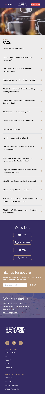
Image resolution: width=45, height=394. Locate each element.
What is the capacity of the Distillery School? (19, 80)
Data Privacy (9, 381)
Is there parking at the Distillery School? (17, 190)
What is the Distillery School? (13, 48)
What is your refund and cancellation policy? (19, 120)
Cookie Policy (9, 378)
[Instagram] (14, 343)
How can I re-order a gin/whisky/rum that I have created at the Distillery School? (20, 199)
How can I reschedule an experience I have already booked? (18, 148)
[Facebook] (7, 343)
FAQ (6, 356)
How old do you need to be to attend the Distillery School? (18, 70)
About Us (8, 360)
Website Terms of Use (12, 389)
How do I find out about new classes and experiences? (17, 58)
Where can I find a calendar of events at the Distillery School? (19, 101)
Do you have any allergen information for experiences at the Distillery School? (18, 159)
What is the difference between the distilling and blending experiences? (20, 90)
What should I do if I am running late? (16, 112)
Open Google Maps (10, 313)
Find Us (7, 364)
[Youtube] (21, 343)
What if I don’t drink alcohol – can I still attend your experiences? (20, 211)
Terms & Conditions (11, 385)
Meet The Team (10, 352)
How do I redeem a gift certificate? (15, 138)
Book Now (35, 4)
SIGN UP (33, 285)
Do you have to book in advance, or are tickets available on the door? (20, 171)
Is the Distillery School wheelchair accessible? (19, 181)
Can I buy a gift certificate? (12, 129)
